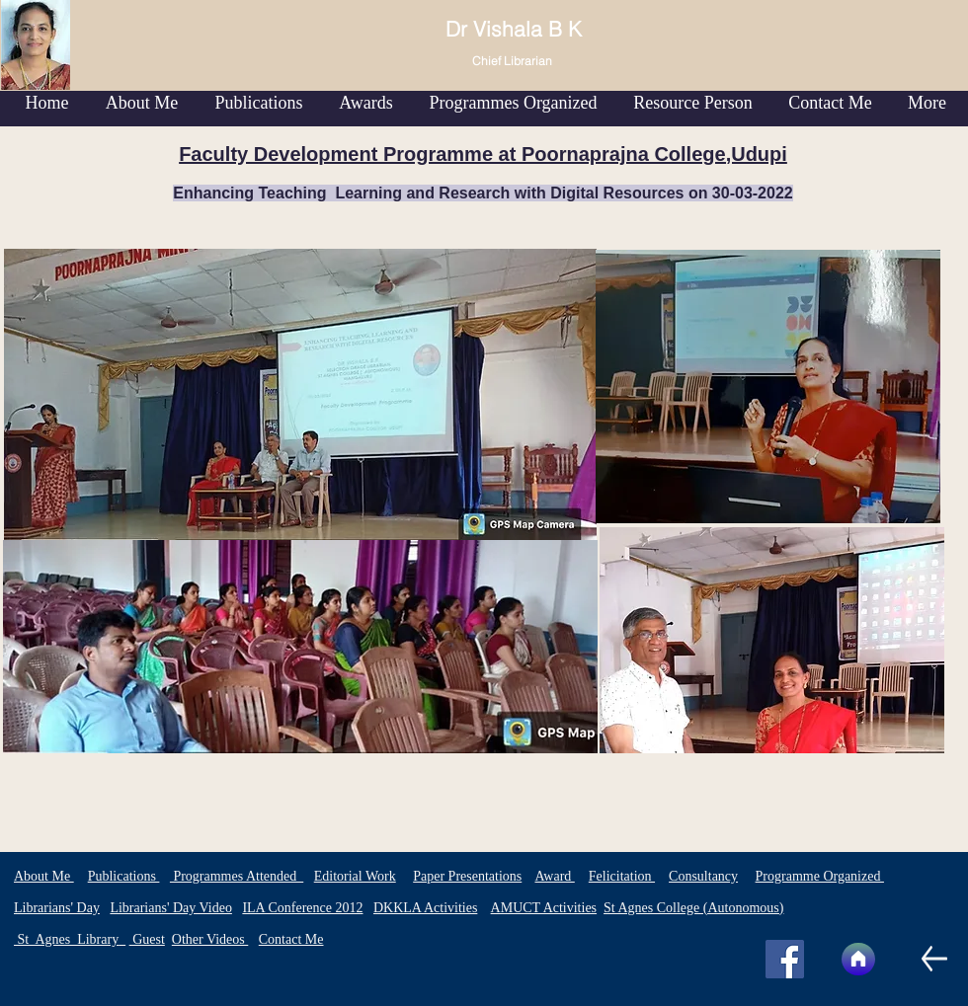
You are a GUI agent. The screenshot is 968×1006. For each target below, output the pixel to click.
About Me (44, 876)
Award (554, 876)
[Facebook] (785, 959)
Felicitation (622, 876)
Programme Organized (820, 876)
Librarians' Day (57, 907)
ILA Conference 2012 (302, 907)
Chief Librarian (512, 60)
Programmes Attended (236, 876)
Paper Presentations (467, 876)
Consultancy (703, 876)
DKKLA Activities (425, 907)
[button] (259, 102)
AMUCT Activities (544, 907)
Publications (124, 876)
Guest (147, 939)
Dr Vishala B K (516, 28)
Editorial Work (355, 876)
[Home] (858, 959)
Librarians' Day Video (171, 907)
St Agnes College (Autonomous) (693, 907)
